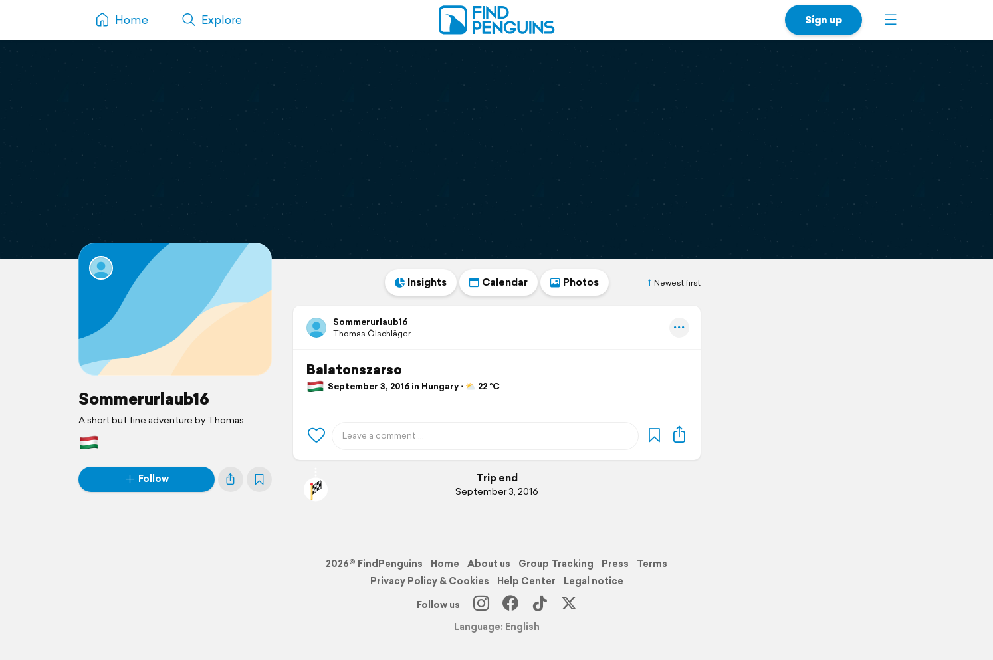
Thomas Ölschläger (372, 333)
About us (488, 563)
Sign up (823, 20)
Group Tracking (556, 563)
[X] (569, 604)
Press (615, 563)
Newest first (673, 283)
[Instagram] (481, 604)
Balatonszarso (354, 369)
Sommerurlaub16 (143, 398)
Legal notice (593, 581)
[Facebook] (510, 604)
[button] (891, 20)
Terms (652, 563)
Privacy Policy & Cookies (429, 581)
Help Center (526, 581)
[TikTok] (540, 604)
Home (445, 563)
